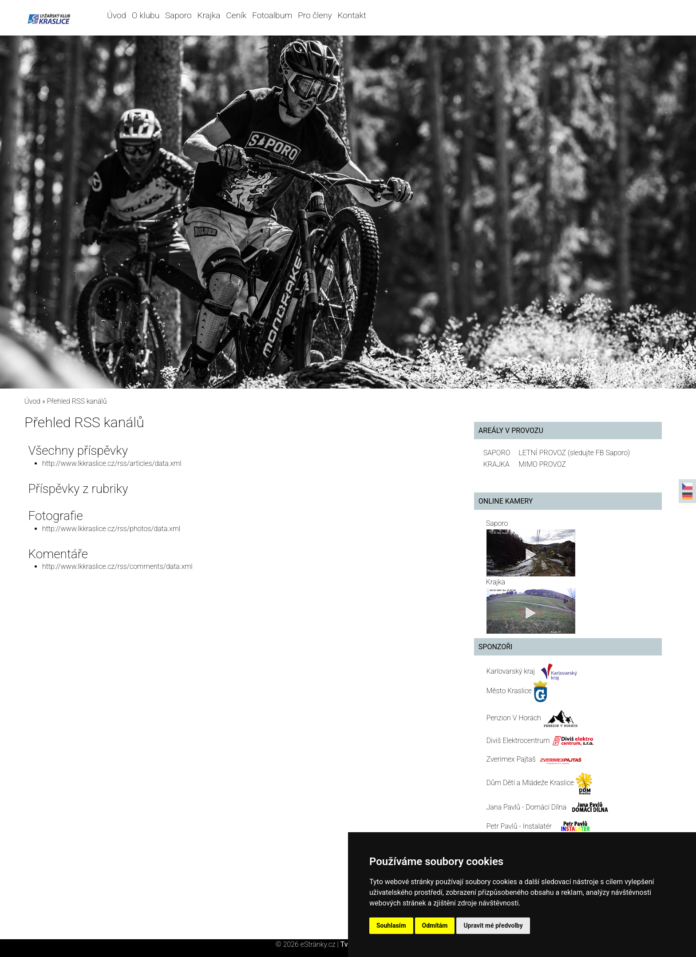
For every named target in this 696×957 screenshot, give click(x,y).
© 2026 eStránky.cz (308, 944)
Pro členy (315, 15)
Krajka (208, 15)
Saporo (178, 15)
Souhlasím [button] (391, 925)
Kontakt (351, 15)
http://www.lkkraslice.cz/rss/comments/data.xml (117, 566)
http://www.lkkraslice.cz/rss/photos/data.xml (111, 528)
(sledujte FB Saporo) (599, 453)
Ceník (236, 15)
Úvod (116, 15)
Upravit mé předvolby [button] (492, 925)
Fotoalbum (272, 15)
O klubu (145, 15)
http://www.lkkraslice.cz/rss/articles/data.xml (112, 463)
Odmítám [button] (435, 925)
